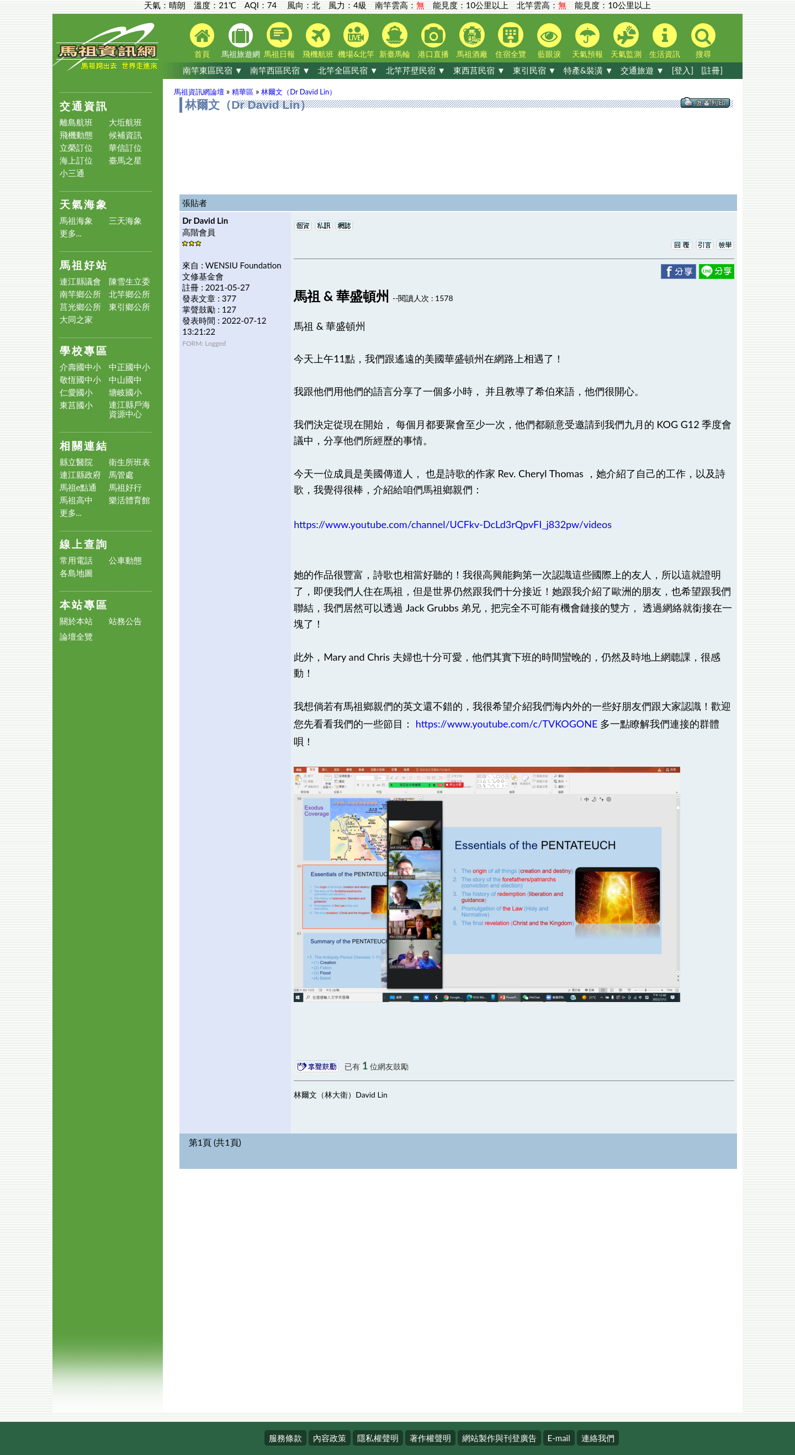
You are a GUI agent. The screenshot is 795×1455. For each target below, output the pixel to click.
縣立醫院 (76, 462)
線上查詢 (84, 543)
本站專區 (84, 604)
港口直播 (433, 41)
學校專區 (84, 350)
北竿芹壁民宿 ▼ (416, 70)
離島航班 (76, 122)
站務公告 (125, 621)
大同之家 (76, 319)
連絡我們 (597, 1438)
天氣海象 (84, 204)
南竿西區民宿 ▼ (280, 70)
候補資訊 (125, 135)
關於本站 (76, 621)
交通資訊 (84, 105)
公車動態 (125, 560)
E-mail (559, 1438)
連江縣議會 (80, 281)
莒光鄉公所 (80, 307)
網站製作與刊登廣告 (499, 1438)
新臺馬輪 (394, 40)
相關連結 (84, 445)
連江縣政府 (80, 474)
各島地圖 (76, 573)
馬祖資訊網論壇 (199, 91)
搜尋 (703, 41)
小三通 (72, 173)
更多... (71, 233)
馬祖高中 (76, 500)
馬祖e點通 (78, 487)
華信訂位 (125, 147)
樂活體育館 (129, 500)
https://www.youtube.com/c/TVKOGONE (507, 724)
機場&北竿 (356, 40)
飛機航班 (318, 41)
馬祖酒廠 (472, 40)
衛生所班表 (129, 462)
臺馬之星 (125, 160)
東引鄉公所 (129, 307)
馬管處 (121, 474)
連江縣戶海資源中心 (129, 409)
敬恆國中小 (80, 379)
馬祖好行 (125, 487)
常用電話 (76, 560)
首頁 (202, 41)
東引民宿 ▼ (534, 70)
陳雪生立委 (129, 281)
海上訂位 (76, 160)
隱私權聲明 (378, 1438)
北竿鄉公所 (129, 294)
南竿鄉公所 (80, 294)
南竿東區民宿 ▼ (213, 70)
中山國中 (125, 379)
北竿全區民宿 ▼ (348, 70)
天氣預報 (587, 41)
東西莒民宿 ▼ (479, 70)
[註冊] (712, 70)
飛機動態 (76, 135)
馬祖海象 (76, 220)
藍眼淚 (549, 41)
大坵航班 (125, 122)
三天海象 (125, 220)
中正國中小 (129, 367)
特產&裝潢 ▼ (588, 70)
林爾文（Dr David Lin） (298, 91)
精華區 (242, 91)
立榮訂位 (76, 147)
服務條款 (285, 1438)
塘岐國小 (125, 392)
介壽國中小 (80, 367)
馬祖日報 (279, 40)
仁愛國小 (76, 392)
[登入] (682, 70)
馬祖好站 (84, 265)
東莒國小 (76, 405)
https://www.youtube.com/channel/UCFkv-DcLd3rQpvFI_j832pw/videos (453, 524)
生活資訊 (664, 41)
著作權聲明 (430, 1438)
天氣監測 (626, 40)
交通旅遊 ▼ (642, 70)
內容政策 (329, 1438)
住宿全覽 (510, 40)
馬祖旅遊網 (240, 41)
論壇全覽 (76, 636)
